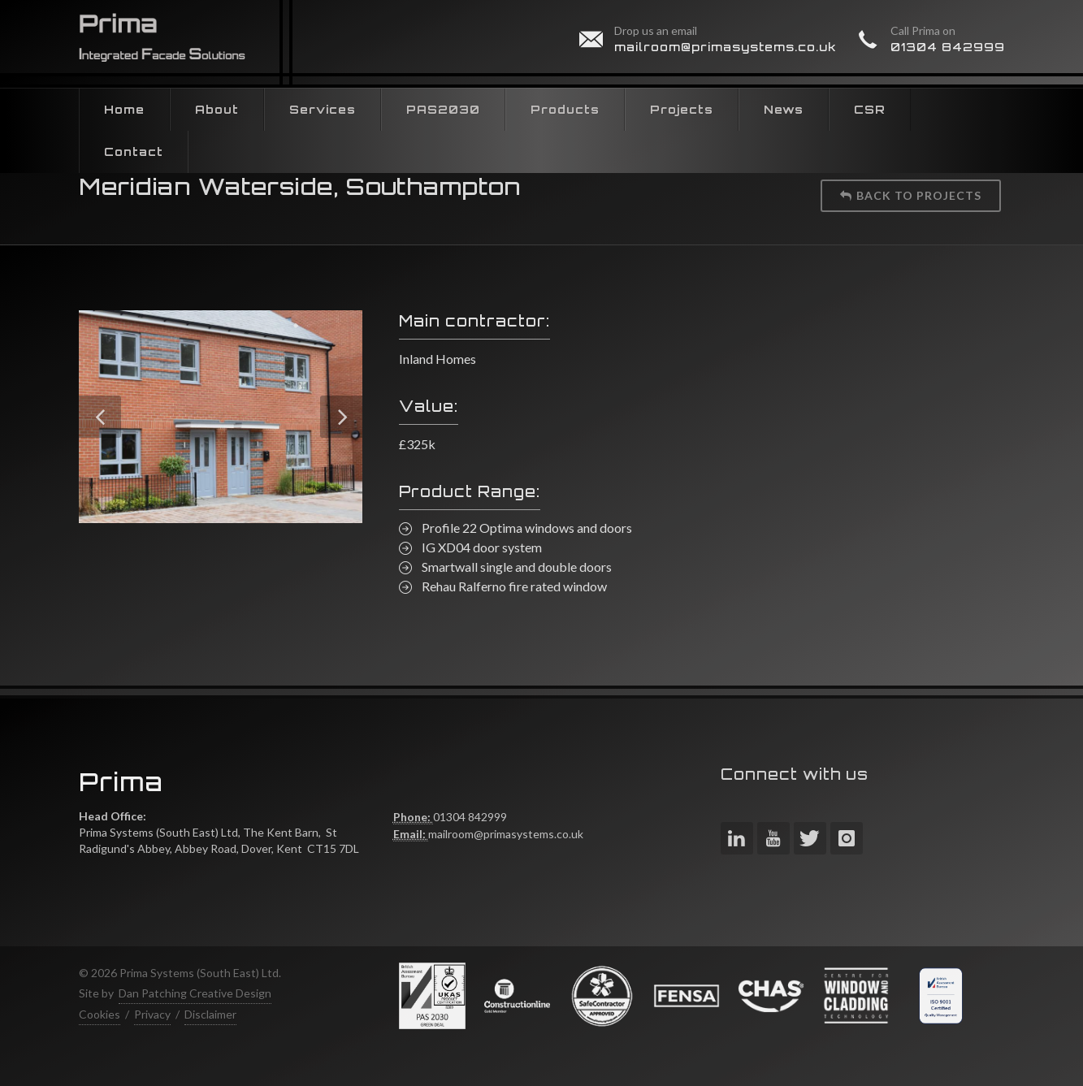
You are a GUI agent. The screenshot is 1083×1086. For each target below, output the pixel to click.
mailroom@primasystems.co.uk (725, 47)
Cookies (99, 1014)
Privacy (152, 1014)
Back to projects (910, 195)
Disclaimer (210, 1014)
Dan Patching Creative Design (195, 993)
